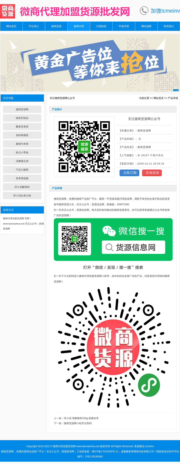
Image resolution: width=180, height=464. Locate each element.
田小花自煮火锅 (22, 195)
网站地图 (146, 26)
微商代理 (79, 26)
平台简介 (34, 26)
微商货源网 (22, 109)
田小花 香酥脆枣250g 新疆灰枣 (81, 418)
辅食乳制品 (22, 118)
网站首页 (11, 26)
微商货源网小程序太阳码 (78, 423)
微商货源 (56, 26)
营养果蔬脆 (22, 178)
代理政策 (101, 26)
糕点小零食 (22, 152)
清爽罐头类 (22, 161)
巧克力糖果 (22, 169)
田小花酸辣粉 (22, 186)
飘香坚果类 (22, 126)
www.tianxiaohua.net (87, 446)
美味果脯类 (22, 135)
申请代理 (124, 26)
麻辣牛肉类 (22, 143)
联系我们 (169, 26)
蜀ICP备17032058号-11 (105, 451)
